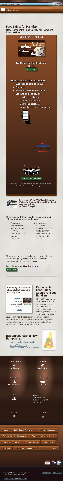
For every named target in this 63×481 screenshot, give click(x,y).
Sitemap (6, 448)
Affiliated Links (32, 442)
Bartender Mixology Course (43, 436)
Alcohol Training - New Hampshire (25, 347)
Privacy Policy (57, 472)
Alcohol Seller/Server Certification (15, 478)
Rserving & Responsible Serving (14, 473)
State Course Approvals (23, 430)
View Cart (43, 413)
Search (43, 448)
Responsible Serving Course (14, 436)
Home (5, 430)
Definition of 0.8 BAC (11, 442)
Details (19, 309)
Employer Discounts (18, 300)
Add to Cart (31, 69)
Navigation (9, 9)
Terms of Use (46, 472)
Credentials (48, 442)
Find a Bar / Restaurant (24, 448)
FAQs (54, 448)
